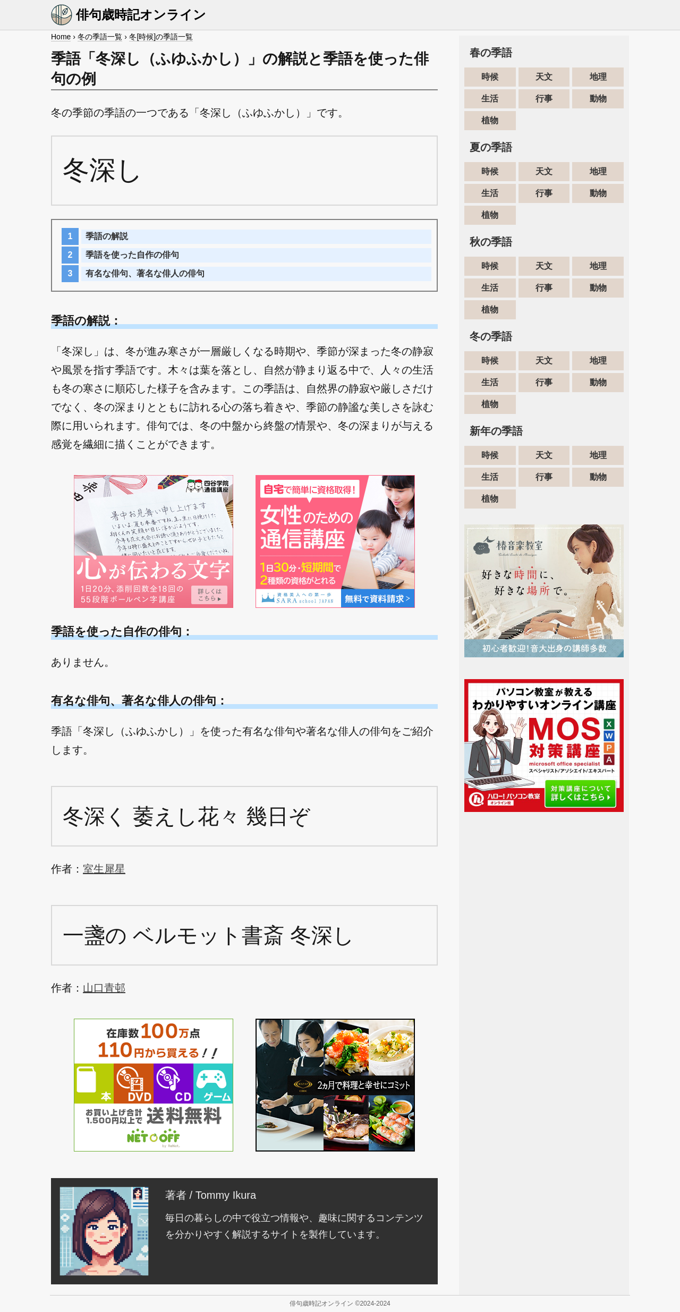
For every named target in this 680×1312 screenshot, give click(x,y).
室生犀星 (104, 869)
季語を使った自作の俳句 (132, 254)
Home (61, 36)
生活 (489, 98)
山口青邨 (104, 988)
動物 (598, 98)
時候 (489, 76)
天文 (544, 76)
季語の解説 (107, 236)
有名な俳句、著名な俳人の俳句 (145, 273)
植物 (489, 120)
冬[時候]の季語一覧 (161, 36)
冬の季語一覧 (100, 36)
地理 (598, 76)
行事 (544, 98)
